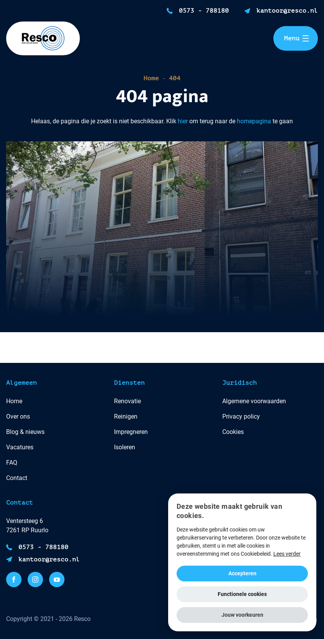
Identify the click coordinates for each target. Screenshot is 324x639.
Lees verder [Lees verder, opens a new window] (287, 554)
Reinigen (125, 416)
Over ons (18, 416)
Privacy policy (241, 416)
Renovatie (127, 401)
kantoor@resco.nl (287, 10)
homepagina (254, 121)
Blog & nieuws (25, 431)
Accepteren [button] (242, 573)
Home (151, 78)
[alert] (242, 562)
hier (183, 121)
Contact (16, 478)
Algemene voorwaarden (254, 401)
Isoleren (124, 447)
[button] (242, 615)
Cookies (233, 431)
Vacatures (19, 447)
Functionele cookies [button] (242, 594)
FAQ (11, 462)
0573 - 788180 (204, 10)
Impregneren (131, 431)
